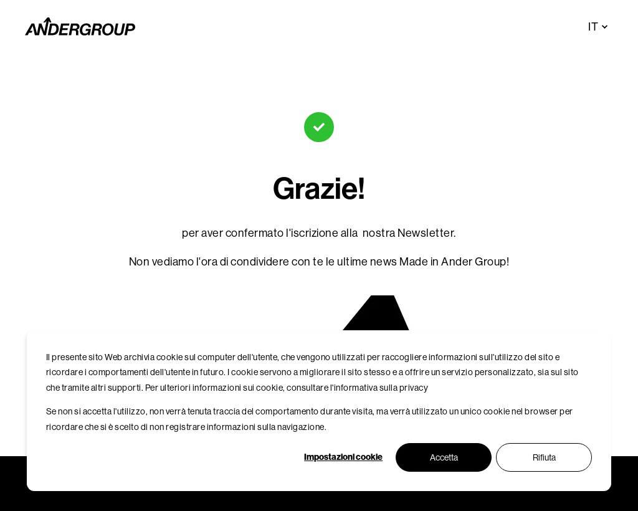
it (593, 27)
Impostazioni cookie (343, 457)
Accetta (444, 457)
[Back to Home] (80, 26)
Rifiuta (544, 457)
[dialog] (319, 410)
